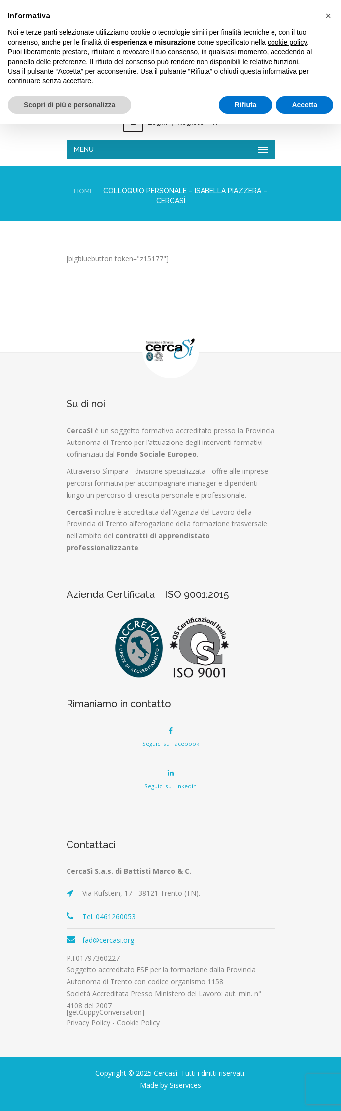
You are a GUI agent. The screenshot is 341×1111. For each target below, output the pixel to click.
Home (84, 191)
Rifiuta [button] (246, 105)
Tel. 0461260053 (109, 916)
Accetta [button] (304, 105)
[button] (328, 16)
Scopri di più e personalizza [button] (69, 105)
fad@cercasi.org (108, 940)
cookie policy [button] (287, 42)
